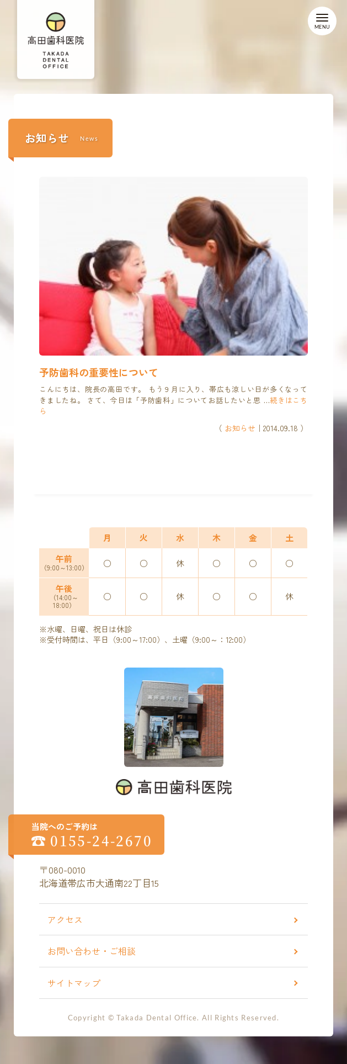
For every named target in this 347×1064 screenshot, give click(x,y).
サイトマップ (73, 982)
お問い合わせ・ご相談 (91, 950)
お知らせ (240, 427)
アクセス (65, 919)
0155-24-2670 (101, 840)
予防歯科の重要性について (98, 372)
